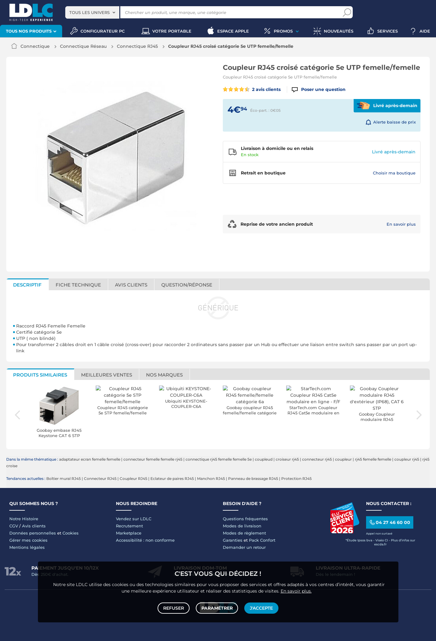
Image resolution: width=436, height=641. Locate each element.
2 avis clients (252, 89)
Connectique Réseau (83, 46)
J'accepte (261, 607)
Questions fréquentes (245, 518)
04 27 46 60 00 (389, 522)
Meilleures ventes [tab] (106, 375)
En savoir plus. (296, 590)
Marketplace (128, 532)
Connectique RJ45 (137, 46)
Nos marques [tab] (164, 375)
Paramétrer (217, 607)
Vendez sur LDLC (133, 518)
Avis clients (34, 525)
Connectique (35, 46)
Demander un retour (244, 547)
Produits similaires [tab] (40, 375)
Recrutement (129, 525)
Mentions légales (27, 547)
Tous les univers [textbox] (89, 12)
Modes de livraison (242, 525)
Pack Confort (262, 540)
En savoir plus (401, 224)
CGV (13, 525)
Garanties (232, 540)
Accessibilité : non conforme (145, 540)
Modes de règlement (244, 532)
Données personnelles (32, 532)
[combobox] (92, 12)
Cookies (70, 532)
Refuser (174, 607)
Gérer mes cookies (28, 540)
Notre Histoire (23, 518)
